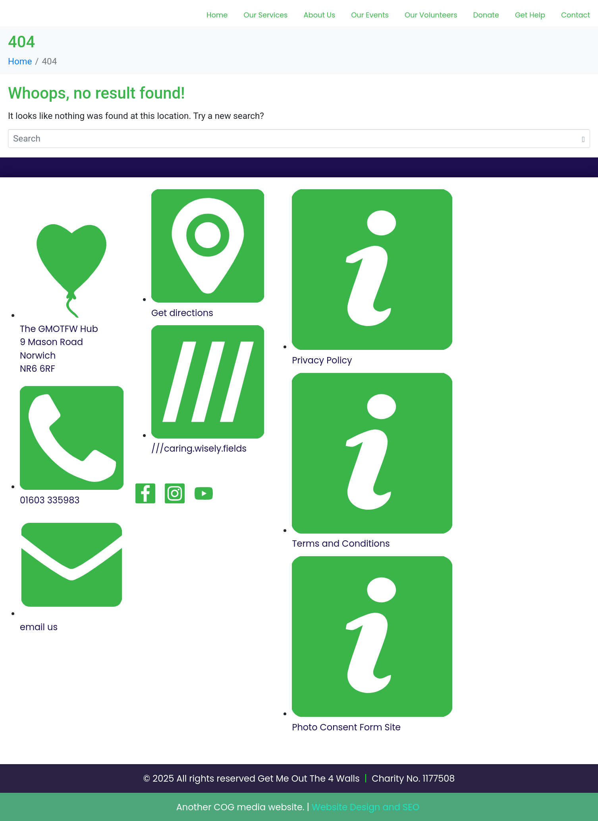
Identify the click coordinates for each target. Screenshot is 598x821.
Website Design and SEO (365, 807)
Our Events (370, 15)
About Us (319, 15)
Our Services (265, 15)
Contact (575, 15)
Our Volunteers (431, 15)
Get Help (530, 15)
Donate (486, 15)
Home (217, 15)
